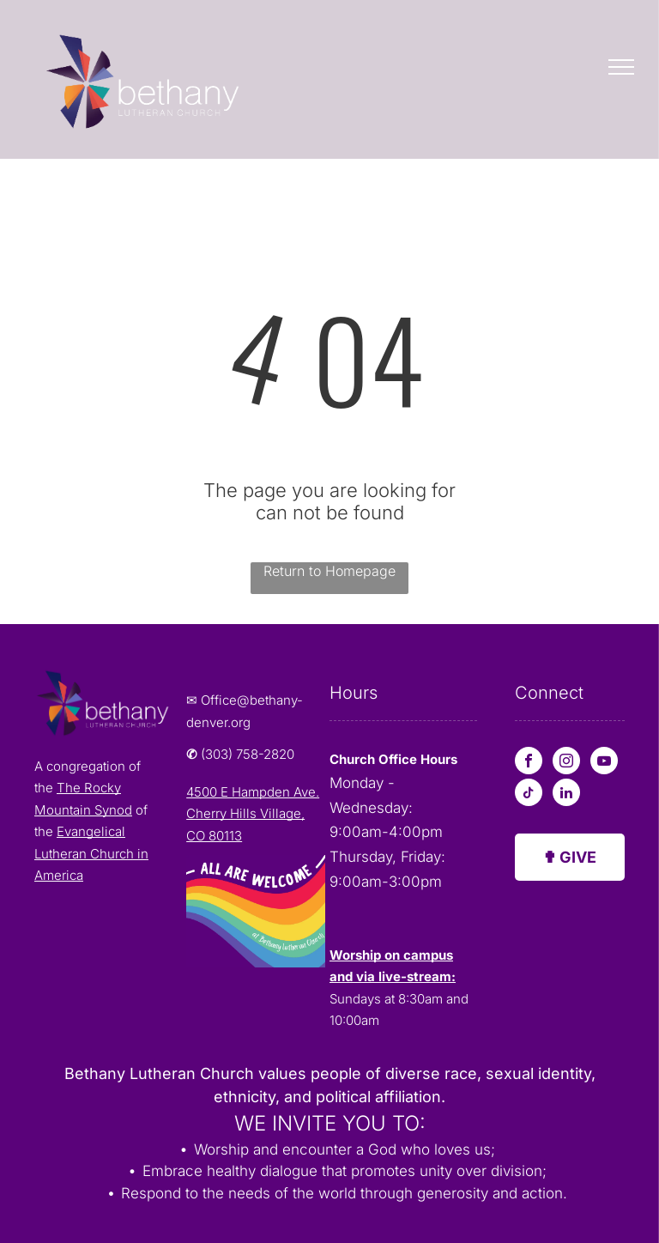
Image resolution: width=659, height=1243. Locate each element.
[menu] (621, 67)
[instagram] (566, 763)
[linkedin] (566, 794)
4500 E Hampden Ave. (252, 792)
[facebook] (528, 763)
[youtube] (604, 763)
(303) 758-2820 (247, 754)
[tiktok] (528, 794)
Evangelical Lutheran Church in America (91, 853)
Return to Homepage (329, 570)
